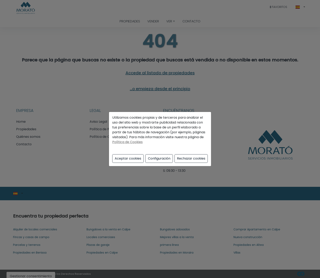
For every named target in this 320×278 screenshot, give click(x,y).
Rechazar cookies (191, 158)
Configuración (159, 158)
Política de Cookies (127, 142)
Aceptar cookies (128, 158)
